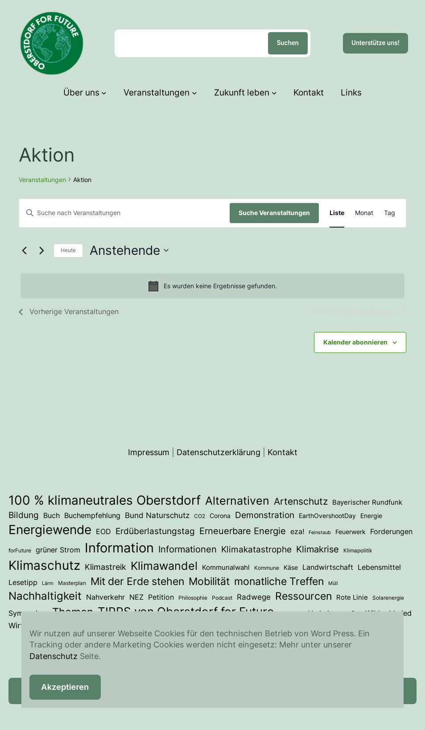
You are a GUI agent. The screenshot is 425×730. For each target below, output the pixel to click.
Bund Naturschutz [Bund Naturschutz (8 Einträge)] (157, 515)
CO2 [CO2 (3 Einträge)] (199, 516)
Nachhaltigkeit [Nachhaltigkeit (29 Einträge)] (45, 595)
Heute (68, 250)
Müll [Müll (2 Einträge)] (333, 583)
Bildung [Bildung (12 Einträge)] (23, 515)
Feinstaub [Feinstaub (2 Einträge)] (320, 532)
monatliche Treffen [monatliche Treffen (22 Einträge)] (279, 581)
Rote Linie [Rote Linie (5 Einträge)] (352, 597)
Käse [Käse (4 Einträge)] (291, 567)
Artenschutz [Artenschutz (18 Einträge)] (301, 501)
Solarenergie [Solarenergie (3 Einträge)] (388, 597)
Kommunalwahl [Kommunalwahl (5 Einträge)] (226, 568)
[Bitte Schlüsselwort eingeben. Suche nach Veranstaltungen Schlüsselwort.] (124, 213)
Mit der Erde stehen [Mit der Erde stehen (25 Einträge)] (137, 581)
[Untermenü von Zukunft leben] (274, 92)
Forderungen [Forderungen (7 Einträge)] (391, 531)
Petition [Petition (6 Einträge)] (161, 597)
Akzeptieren (65, 687)
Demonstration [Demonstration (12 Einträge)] (264, 515)
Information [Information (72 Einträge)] (119, 548)
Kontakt (282, 452)
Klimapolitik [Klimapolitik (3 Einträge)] (357, 550)
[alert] (212, 286)
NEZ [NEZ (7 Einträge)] (136, 597)
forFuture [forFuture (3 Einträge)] (19, 550)
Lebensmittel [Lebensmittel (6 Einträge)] (379, 567)
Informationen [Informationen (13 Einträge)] (187, 549)
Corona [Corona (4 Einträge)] (220, 515)
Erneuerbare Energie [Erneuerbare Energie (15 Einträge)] (242, 530)
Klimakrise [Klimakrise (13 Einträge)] (317, 549)
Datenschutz (53, 656)
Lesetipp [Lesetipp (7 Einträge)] (22, 582)
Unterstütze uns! (375, 42)
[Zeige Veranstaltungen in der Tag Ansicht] (389, 213)
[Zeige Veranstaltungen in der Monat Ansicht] (364, 213)
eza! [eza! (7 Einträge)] (297, 531)
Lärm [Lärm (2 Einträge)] (48, 583)
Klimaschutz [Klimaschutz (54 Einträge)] (44, 565)
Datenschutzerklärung (218, 452)
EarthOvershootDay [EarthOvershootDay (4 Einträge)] (327, 515)
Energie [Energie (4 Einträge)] (371, 515)
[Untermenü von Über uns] (104, 92)
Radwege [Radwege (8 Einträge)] (254, 597)
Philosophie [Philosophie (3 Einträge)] (192, 597)
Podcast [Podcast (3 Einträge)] (222, 597)
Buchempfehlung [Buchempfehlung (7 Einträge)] (92, 515)
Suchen (288, 42)
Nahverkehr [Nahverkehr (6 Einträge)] (105, 597)
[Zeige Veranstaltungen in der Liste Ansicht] (337, 213)
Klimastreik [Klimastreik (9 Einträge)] (105, 567)
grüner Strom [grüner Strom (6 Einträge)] (58, 550)
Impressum (148, 452)
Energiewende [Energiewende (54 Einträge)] (49, 529)
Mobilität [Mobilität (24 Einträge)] (209, 581)
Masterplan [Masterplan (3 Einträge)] (72, 583)
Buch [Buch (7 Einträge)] (51, 515)
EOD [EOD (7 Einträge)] (103, 531)
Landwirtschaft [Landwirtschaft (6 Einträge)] (327, 567)
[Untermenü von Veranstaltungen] (194, 92)
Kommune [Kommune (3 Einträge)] (266, 567)
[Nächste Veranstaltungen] (41, 250)
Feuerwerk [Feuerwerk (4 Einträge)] (350, 531)
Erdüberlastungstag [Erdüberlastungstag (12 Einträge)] (155, 531)
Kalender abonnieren (355, 342)
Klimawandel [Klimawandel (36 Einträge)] (164, 565)
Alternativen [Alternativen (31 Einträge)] (237, 500)
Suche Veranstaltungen (274, 212)
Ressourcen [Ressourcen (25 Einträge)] (303, 595)
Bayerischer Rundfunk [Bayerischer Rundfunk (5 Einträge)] (367, 502)
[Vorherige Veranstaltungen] (24, 250)
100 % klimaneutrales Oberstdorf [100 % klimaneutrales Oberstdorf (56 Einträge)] (104, 500)
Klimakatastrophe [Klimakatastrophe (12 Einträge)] (256, 549)
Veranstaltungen (42, 179)
